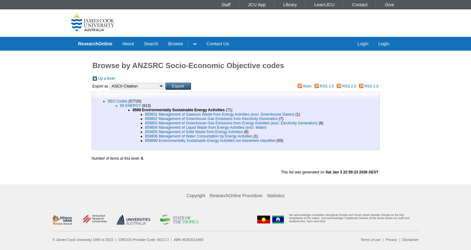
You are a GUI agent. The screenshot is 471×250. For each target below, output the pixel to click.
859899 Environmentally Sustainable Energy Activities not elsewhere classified (210, 140)
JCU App (257, 4)
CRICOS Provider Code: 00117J (143, 240)
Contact (360, 4)
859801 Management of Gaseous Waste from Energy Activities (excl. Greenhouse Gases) (219, 114)
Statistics (275, 195)
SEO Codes (117, 101)
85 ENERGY (130, 105)
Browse (175, 43)
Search (151, 43)
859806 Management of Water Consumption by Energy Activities (199, 136)
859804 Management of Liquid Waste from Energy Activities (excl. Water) (206, 127)
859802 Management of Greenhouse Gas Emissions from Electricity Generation (211, 119)
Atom (307, 86)
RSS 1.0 (327, 86)
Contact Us (218, 43)
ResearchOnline (95, 43)
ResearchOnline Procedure (236, 195)
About (128, 43)
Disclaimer (410, 240)
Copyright (196, 195)
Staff (225, 4)
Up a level (106, 78)
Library (290, 4)
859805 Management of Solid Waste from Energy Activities (194, 132)
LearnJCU (324, 4)
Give (389, 4)
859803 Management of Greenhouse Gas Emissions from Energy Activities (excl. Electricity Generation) (231, 123)
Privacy (391, 240)
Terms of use (371, 240)
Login (362, 43)
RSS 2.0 (349, 86)
